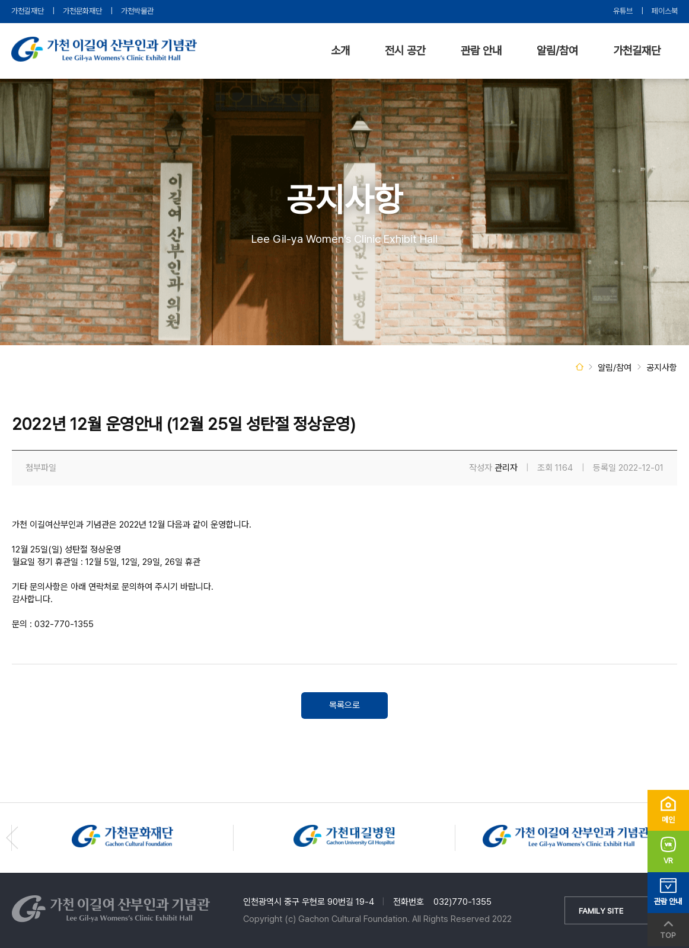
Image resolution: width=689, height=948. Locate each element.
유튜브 (623, 11)
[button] (12, 837)
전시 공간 (405, 50)
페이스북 (665, 11)
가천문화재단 (82, 11)
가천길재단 (27, 11)
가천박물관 (137, 11)
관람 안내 (481, 50)
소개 (340, 50)
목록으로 (344, 705)
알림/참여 (557, 50)
